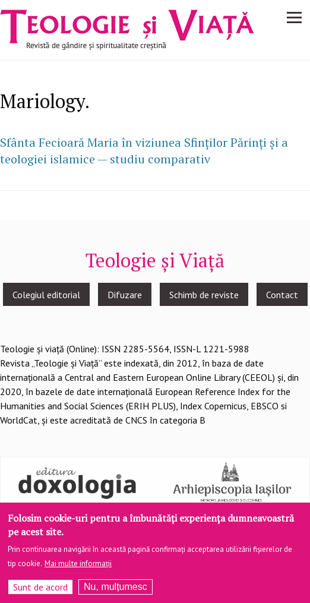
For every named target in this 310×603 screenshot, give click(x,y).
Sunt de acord (40, 591)
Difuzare (124, 295)
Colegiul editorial (46, 295)
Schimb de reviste (204, 295)
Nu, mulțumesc (115, 591)
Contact (282, 295)
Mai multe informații (78, 568)
